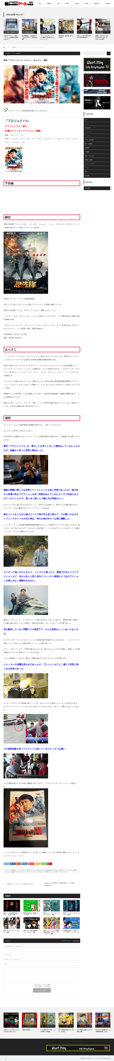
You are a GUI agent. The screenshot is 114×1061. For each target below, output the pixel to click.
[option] (13, 29)
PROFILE (96, 3)
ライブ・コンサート (103, 32)
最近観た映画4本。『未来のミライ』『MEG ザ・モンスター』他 (71, 931)
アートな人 (87, 136)
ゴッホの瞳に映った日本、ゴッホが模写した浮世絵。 (47, 1030)
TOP (39, 3)
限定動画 (87, 175)
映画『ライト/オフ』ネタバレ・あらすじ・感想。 (71, 914)
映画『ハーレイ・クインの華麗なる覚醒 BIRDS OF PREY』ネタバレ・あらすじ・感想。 (51, 932)
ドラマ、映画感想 (16, 53)
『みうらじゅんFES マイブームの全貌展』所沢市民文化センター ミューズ (47, 37)
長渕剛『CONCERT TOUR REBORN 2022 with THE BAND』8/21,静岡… (101, 37)
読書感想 (87, 151)
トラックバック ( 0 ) (65, 940)
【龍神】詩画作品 (26, 1029)
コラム (86, 124)
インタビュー (88, 132)
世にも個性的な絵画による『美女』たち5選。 (66, 1030)
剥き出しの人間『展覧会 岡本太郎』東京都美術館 (84, 36)
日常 (86, 171)
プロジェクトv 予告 (34, 870)
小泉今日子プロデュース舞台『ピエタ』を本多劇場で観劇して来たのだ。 (11, 37)
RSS (6, 1059)
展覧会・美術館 (29, 32)
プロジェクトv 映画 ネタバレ (59, 870)
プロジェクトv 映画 (24, 870)
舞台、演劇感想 (11, 32)
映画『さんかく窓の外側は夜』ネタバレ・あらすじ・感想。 (31, 931)
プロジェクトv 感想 (71, 870)
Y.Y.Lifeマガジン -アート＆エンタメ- (94, 1058)
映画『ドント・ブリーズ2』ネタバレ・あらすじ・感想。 (51, 914)
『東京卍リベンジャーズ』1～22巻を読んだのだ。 (20, 884)
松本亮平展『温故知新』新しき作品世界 (66, 36)
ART (58, 3)
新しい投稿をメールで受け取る (42, 986)
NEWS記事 (87, 128)
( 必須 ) (8, 954)
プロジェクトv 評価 (43, 871)
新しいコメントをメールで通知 (42, 984)
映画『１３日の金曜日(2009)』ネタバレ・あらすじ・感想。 (12, 914)
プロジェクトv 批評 (53, 871)
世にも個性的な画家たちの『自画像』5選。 (84, 1030)
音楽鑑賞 (87, 147)
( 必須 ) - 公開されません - (13, 959)
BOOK (67, 3)
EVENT (77, 3)
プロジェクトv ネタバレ (32, 871)
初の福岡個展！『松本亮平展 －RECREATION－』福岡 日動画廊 (29, 37)
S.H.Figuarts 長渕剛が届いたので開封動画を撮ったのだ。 (102, 1030)
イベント (87, 167)
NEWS (86, 3)
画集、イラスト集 (89, 155)
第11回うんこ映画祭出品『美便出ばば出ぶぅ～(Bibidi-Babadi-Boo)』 (60, 884)
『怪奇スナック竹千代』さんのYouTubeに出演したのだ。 (11, 1030)
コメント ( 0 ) (76, 940)
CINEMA (49, 3)
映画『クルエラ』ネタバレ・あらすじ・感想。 (12, 931)
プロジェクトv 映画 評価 (45, 870)
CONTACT (107, 3)
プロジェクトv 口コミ (20, 871)
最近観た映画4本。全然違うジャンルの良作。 (31, 914)
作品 (86, 120)
